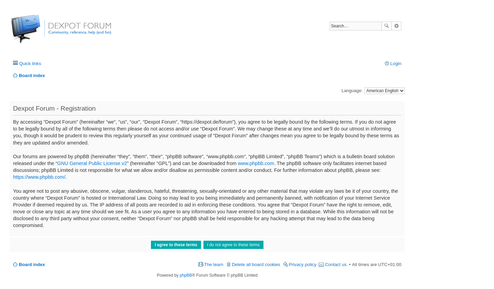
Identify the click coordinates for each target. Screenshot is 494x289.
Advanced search (396, 26)
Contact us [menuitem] (335, 264)
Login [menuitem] (395, 63)
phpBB (186, 275)
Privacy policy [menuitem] (303, 264)
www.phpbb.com (256, 163)
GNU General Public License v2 (92, 163)
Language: (352, 90)
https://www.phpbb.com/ (39, 177)
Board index (32, 264)
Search (386, 26)
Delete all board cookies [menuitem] (256, 264)
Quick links (30, 63)
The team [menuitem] (213, 264)
